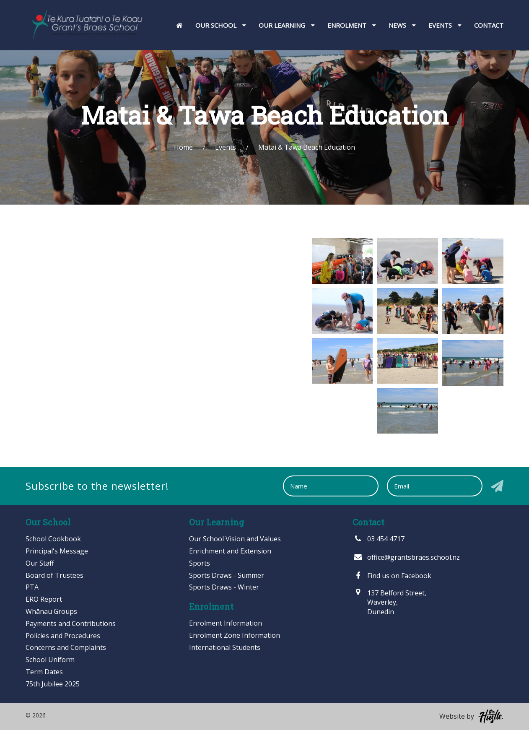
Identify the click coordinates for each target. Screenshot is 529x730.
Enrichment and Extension (230, 551)
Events (225, 147)
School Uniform (50, 659)
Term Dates (44, 671)
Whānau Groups (51, 611)
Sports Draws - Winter (224, 587)
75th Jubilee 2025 (53, 683)
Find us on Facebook (392, 575)
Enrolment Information (225, 623)
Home (183, 147)
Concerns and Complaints (66, 647)
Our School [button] (220, 25)
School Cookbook (53, 538)
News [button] (402, 25)
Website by (471, 716)
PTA (32, 587)
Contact (488, 25)
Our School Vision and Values (235, 538)
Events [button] (445, 25)
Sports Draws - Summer (226, 575)
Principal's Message (57, 551)
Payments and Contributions (71, 623)
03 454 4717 (379, 538)
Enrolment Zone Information (234, 635)
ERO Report (44, 599)
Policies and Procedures (63, 635)
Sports (199, 563)
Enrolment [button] (351, 25)
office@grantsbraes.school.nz (406, 557)
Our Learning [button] (287, 25)
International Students (224, 647)
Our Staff (40, 563)
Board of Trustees (54, 575)
